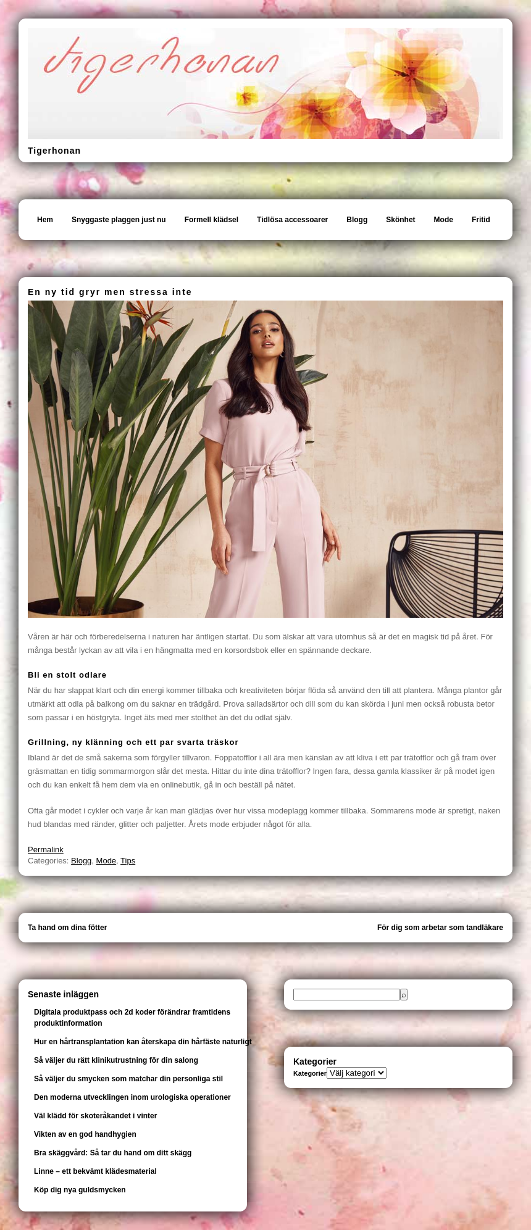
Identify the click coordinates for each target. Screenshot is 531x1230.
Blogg (356, 219)
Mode (443, 219)
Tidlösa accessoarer (292, 219)
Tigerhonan (54, 151)
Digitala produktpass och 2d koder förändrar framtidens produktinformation (132, 1018)
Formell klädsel (211, 219)
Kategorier (310, 1073)
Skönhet (400, 219)
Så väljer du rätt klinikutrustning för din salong (116, 1060)
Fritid (481, 219)
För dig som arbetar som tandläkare (440, 927)
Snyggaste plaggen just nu (119, 219)
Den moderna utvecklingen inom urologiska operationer (132, 1097)
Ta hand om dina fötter (67, 927)
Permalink (46, 849)
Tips (127, 860)
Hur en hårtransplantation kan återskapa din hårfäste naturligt (143, 1041)
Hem (45, 219)
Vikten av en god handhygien (85, 1134)
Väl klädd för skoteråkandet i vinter (95, 1116)
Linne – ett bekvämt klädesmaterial (95, 1171)
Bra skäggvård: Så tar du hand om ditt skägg (112, 1153)
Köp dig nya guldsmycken (80, 1190)
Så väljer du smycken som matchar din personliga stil (128, 1078)
